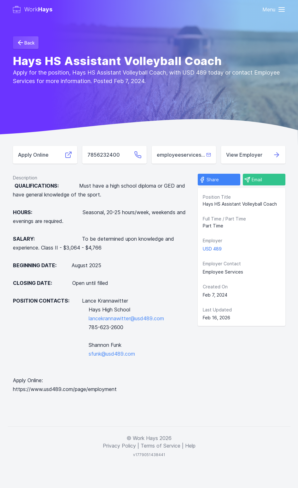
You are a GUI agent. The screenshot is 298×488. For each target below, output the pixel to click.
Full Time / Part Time (224, 218)
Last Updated (217, 309)
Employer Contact (222, 263)
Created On (215, 286)
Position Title (217, 197)
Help (190, 446)
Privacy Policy (119, 446)
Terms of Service (160, 446)
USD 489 (212, 248)
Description (25, 177)
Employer (212, 240)
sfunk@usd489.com (112, 354)
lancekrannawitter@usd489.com (126, 318)
